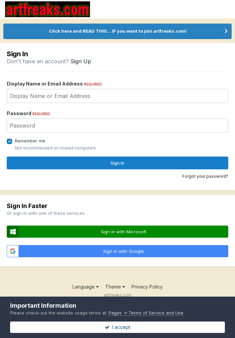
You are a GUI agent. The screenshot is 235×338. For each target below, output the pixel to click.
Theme (115, 287)
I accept (117, 327)
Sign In (117, 163)
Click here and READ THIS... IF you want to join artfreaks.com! (117, 31)
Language (85, 287)
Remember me (30, 140)
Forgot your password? (205, 176)
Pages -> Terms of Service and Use (146, 312)
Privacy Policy (147, 287)
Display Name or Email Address (54, 84)
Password (28, 113)
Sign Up (80, 61)
